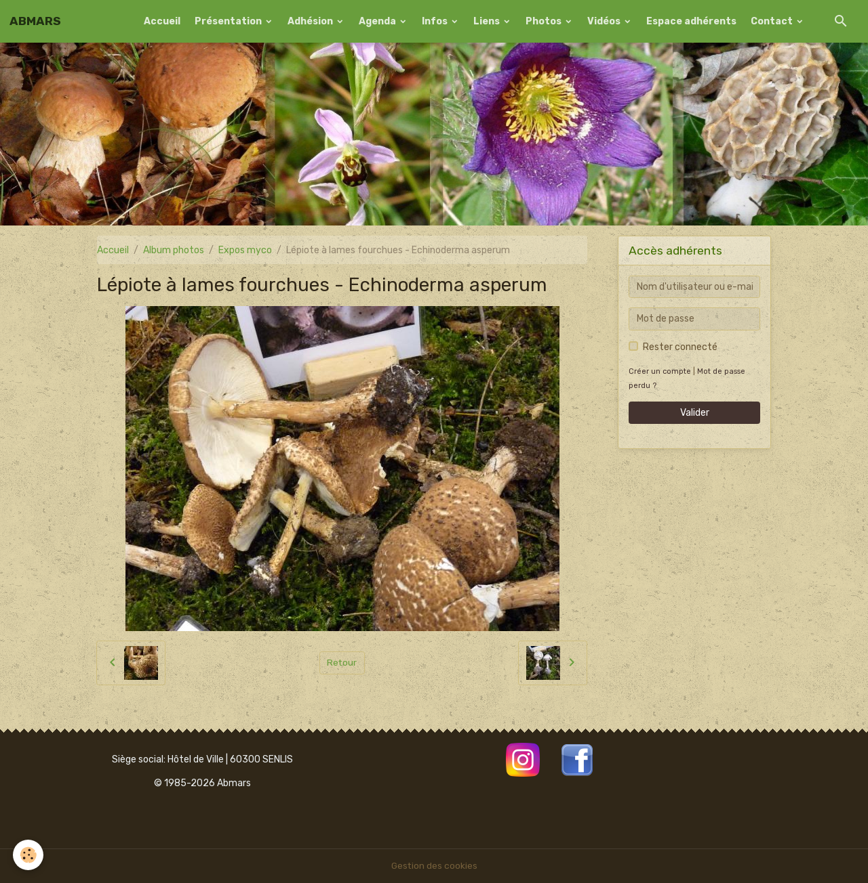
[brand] (35, 21)
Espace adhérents (691, 21)
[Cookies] (29, 855)
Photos (545, 21)
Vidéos (605, 21)
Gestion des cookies (434, 865)
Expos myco (245, 250)
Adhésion (311, 21)
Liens (487, 21)
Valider (694, 412)
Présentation (229, 21)
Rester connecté (680, 347)
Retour (342, 662)
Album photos (173, 250)
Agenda (378, 21)
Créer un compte (660, 371)
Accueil (162, 21)
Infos (436, 21)
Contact (773, 21)
